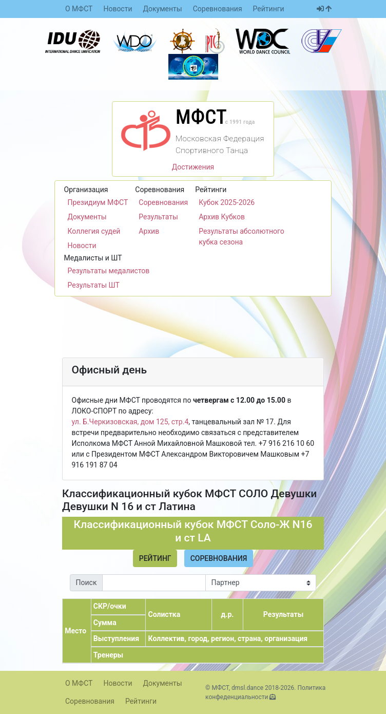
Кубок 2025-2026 (227, 202)
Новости (117, 9)
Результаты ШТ (94, 285)
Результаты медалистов (109, 271)
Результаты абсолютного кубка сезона (241, 236)
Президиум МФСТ (98, 202)
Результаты (158, 217)
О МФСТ (78, 9)
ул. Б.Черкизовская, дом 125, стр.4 (130, 422)
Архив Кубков (222, 217)
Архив (149, 231)
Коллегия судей (94, 231)
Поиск (86, 582)
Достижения (193, 167)
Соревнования (217, 9)
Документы (162, 9)
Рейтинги (268, 9)
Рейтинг (155, 558)
